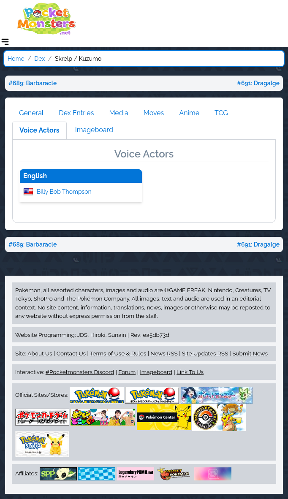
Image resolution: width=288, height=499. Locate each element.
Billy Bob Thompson (64, 191)
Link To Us (190, 372)
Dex (39, 58)
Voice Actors (39, 130)
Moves (154, 113)
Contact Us (71, 353)
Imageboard (94, 130)
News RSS (163, 353)
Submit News (250, 353)
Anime (189, 113)
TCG (221, 113)
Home (16, 58)
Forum (127, 372)
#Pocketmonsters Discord (80, 372)
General (31, 113)
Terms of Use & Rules (118, 353)
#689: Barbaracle (32, 83)
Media (118, 113)
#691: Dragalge (258, 83)
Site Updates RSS (205, 353)
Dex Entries (76, 113)
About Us (39, 353)
